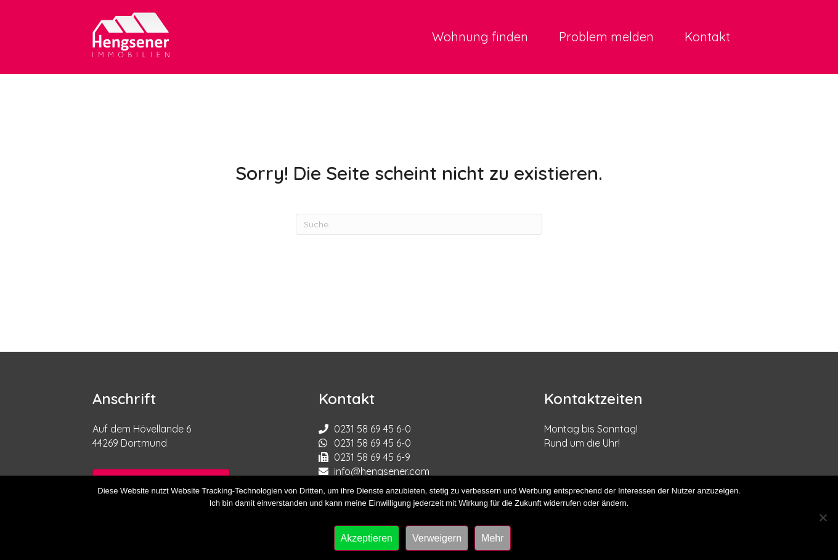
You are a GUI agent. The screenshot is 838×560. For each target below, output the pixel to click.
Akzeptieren (367, 538)
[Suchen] (419, 224)
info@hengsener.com (381, 471)
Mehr (492, 538)
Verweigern (437, 538)
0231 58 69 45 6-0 (372, 429)
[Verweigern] (822, 517)
